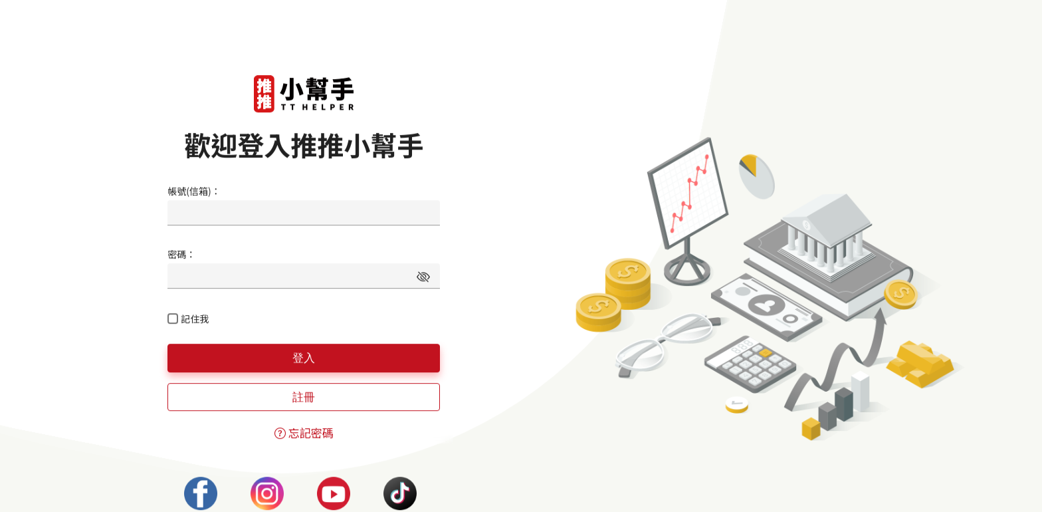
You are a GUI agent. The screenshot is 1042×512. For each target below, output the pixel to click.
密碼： (181, 254)
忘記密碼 (304, 432)
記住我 (195, 318)
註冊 (303, 397)
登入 (303, 357)
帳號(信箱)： (193, 190)
